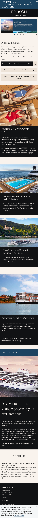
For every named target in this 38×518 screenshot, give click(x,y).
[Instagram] (7, 501)
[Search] (35, 63)
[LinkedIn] (2, 501)
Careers (4, 497)
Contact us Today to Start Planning (19, 70)
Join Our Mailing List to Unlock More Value (19, 77)
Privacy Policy (19, 516)
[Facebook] (4, 501)
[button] (36, 506)
